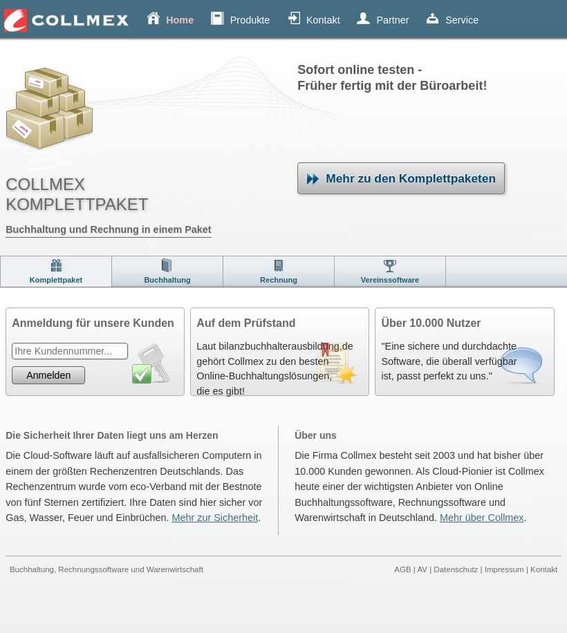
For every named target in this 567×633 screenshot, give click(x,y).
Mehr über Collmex (482, 517)
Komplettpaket (56, 280)
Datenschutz (456, 569)
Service (461, 20)
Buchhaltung (167, 280)
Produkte (250, 20)
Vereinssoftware (390, 280)
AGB (402, 569)
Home (180, 20)
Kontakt (323, 20)
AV (422, 569)
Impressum (504, 569)
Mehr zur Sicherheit (214, 517)
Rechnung (278, 280)
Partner (392, 20)
